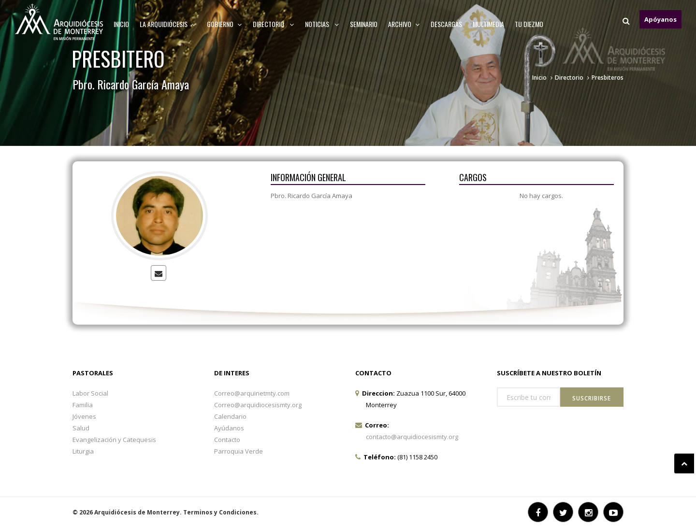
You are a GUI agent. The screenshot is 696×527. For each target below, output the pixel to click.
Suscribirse (591, 398)
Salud (80, 428)
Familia (82, 404)
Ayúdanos (229, 428)
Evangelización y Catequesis (114, 439)
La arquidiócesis (168, 24)
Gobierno (224, 24)
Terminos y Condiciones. (221, 512)
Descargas (446, 24)
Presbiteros (608, 77)
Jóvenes (84, 416)
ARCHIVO (404, 24)
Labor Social (90, 393)
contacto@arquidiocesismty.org (412, 436)
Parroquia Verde (238, 451)
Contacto (227, 439)
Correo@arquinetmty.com (252, 393)
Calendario (230, 416)
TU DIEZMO (529, 24)
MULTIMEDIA (488, 24)
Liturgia (83, 451)
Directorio (273, 24)
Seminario (363, 24)
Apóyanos (660, 19)
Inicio (121, 24)
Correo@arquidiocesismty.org (258, 404)
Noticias (322, 24)
